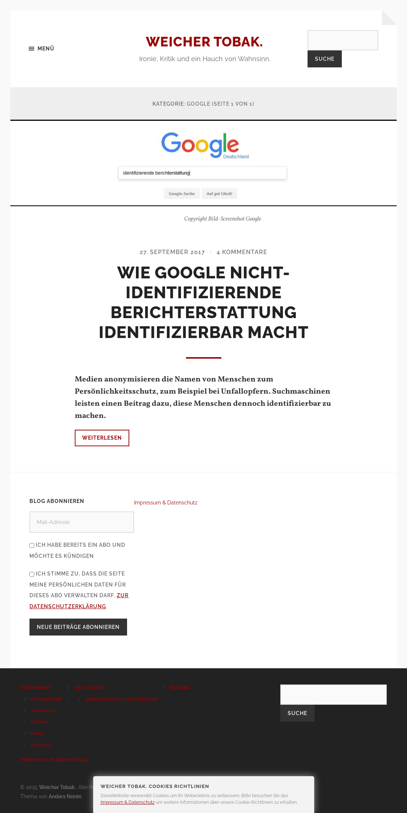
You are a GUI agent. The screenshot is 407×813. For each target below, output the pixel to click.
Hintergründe (46, 699)
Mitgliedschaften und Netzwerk (121, 699)
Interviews (43, 710)
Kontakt (180, 687)
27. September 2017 (172, 252)
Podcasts (41, 744)
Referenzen (35, 687)
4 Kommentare (242, 252)
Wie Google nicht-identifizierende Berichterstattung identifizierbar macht (204, 302)
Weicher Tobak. (204, 41)
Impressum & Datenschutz (165, 502)
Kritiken (40, 722)
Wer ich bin (90, 687)
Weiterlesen (102, 437)
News (37, 733)
